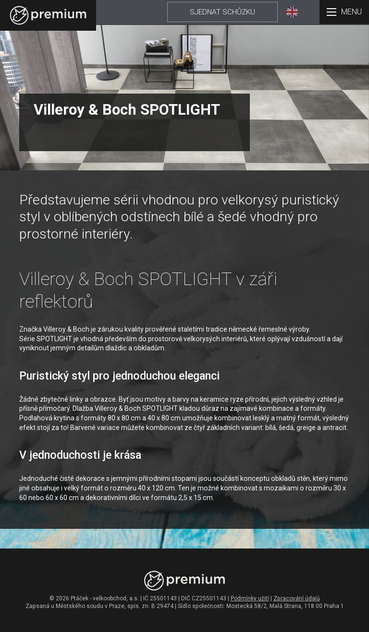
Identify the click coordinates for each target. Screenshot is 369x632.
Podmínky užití (250, 598)
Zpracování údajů (296, 598)
